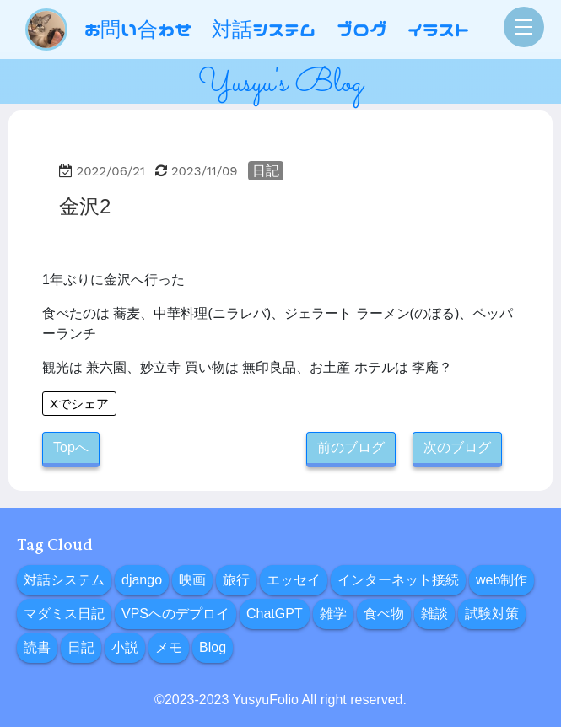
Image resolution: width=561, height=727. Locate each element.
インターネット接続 (398, 580)
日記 (265, 171)
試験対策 (492, 613)
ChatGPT (274, 613)
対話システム (64, 580)
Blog (212, 647)
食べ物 (384, 613)
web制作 (501, 580)
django (141, 580)
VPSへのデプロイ (175, 613)
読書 (37, 647)
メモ (168, 647)
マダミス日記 (64, 613)
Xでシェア (79, 403)
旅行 (236, 580)
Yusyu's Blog (281, 83)
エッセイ (294, 580)
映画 (192, 580)
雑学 (333, 613)
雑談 (434, 613)
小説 (124, 647)
